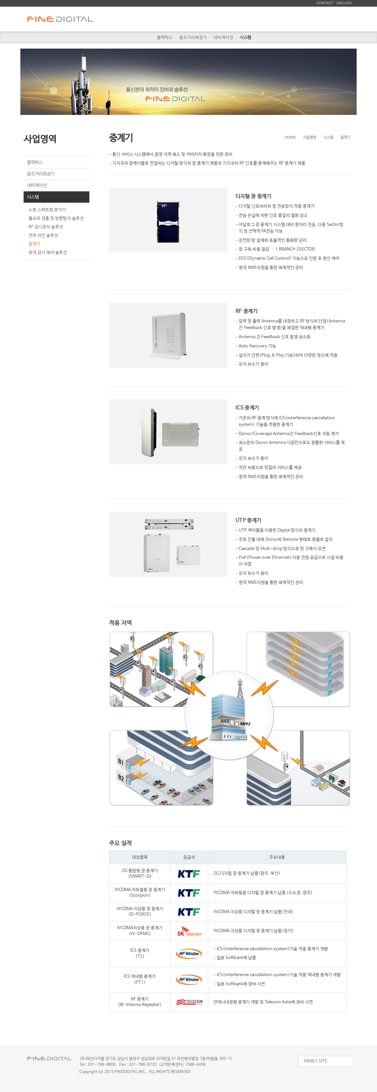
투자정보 (292, 19)
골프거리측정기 (193, 37)
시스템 (245, 37)
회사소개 (164, 19)
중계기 (34, 244)
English (344, 3)
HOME (290, 138)
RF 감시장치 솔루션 (46, 227)
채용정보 (250, 19)
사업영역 (207, 19)
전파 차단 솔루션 (43, 235)
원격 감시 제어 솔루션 (48, 252)
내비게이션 (223, 37)
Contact (325, 3)
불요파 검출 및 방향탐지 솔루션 (56, 218)
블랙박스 (165, 37)
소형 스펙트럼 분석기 (47, 209)
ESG (335, 19)
